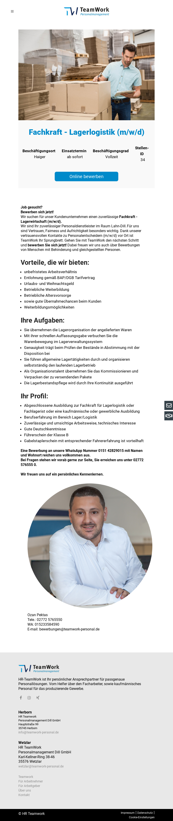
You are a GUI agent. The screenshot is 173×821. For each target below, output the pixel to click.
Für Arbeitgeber (29, 786)
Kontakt (24, 795)
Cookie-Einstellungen (142, 817)
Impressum (128, 812)
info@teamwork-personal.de (38, 732)
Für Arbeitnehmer (30, 781)
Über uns (24, 790)
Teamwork (25, 777)
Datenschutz (145, 812)
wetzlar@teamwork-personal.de (41, 766)
